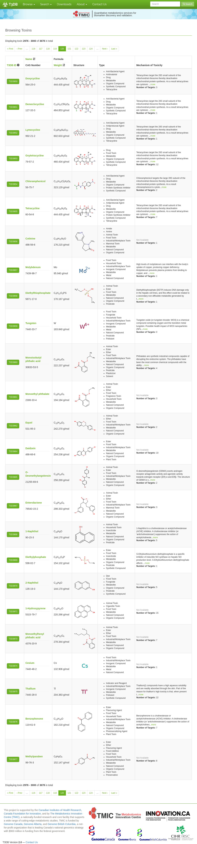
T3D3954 (13, 184)
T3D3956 (13, 241)
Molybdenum (33, 267)
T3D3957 (13, 270)
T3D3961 (13, 397)
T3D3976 (13, 722)
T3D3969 (13, 560)
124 (91, 49)
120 (62, 49)
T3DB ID (11, 65)
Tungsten (31, 323)
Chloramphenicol (35, 181)
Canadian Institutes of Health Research (59, 810)
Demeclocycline (35, 104)
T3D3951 (13, 107)
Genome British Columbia (62, 824)
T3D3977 (13, 759)
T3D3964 (13, 451)
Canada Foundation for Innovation (22, 813)
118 (47, 49)
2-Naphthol (32, 582)
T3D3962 (13, 426)
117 (40, 49)
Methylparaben (34, 756)
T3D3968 (13, 534)
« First (10, 49)
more (153, 84)
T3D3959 (13, 326)
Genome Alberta (32, 824)
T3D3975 (13, 691)
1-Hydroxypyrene (35, 608)
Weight (58, 65)
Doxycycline (33, 78)
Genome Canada (13, 824)
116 (33, 49)
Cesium (30, 663)
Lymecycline (33, 129)
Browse (29, 4)
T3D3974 (13, 666)
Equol (29, 422)
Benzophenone (34, 718)
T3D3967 (13, 506)
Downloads (64, 4)
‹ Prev (19, 49)
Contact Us (99, 4)
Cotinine (30, 238)
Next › (105, 49)
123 (83, 49)
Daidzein (31, 448)
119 (55, 49)
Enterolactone (34, 502)
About (82, 4)
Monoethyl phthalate (37, 394)
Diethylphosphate (36, 557)
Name (29, 59)
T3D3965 (13, 477)
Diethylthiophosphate (38, 293)
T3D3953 (13, 158)
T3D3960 (13, 362)
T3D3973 (13, 639)
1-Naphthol (32, 531)
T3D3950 (13, 81)
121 (69, 49)
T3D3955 (13, 211)
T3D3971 (13, 611)
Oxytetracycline (35, 155)
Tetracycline (33, 208)
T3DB (13, 4)
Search (46, 4)
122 (76, 49)
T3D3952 (13, 133)
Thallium (31, 688)
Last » (114, 49)
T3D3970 (13, 586)
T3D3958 (13, 296)
